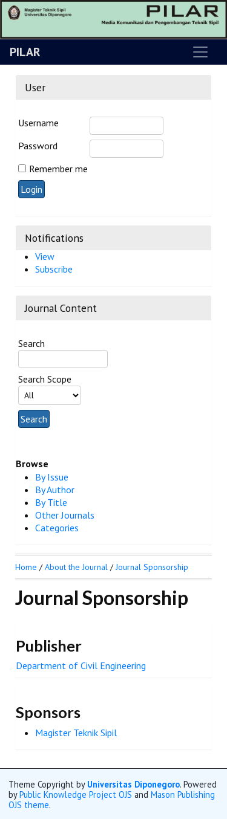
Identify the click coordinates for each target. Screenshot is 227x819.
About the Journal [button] (76, 567)
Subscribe (54, 269)
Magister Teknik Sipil (76, 733)
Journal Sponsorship (152, 567)
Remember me (58, 169)
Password (38, 146)
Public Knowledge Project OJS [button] (75, 794)
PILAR (25, 52)
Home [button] (26, 567)
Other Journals (64, 515)
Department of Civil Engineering (81, 665)
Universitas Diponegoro (133, 784)
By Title (51, 502)
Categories (57, 528)
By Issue (51, 477)
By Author (54, 490)
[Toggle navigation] (200, 52)
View (44, 256)
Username (38, 123)
